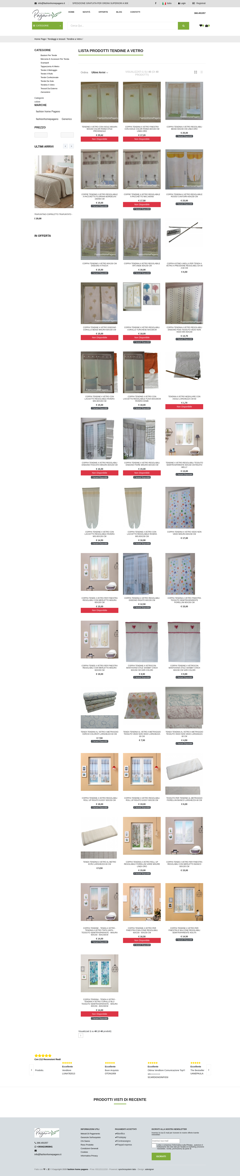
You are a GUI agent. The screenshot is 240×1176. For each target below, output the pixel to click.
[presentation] (65, 146)
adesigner (149, 1169)
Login (182, 3)
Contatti (135, 12)
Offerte (103, 12)
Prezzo (40, 127)
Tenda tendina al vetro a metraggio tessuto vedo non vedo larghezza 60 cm (142, 734)
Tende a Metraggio (49, 70)
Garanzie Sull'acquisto (91, 1137)
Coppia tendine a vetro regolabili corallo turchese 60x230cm (142, 328)
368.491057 (42, 1143)
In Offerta (43, 235)
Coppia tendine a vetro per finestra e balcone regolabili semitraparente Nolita (184, 930)
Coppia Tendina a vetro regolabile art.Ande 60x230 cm (142, 264)
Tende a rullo (47, 74)
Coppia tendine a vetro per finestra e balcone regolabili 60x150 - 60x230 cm (142, 930)
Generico (67, 119)
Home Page (40, 39)
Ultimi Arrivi (44, 146)
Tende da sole (47, 81)
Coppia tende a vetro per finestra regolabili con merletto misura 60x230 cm (100, 668)
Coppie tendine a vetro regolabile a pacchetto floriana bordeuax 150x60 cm (99, 196)
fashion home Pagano (48, 111)
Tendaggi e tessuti (56, 39)
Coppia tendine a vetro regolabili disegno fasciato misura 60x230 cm (100, 464)
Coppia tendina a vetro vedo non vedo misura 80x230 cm (184, 533)
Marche (41, 105)
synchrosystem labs (127, 1169)
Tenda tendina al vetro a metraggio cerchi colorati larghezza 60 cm (99, 733)
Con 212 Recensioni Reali (48, 1059)
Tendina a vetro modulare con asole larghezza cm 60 (184, 397)
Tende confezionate (50, 77)
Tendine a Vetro (74, 39)
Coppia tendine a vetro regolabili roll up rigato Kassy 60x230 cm (142, 799)
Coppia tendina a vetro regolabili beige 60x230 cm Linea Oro (184, 128)
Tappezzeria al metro (50, 66)
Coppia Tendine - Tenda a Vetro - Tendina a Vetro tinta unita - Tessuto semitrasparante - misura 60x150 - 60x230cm (100, 931)
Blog (119, 12)
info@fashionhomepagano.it (51, 3)
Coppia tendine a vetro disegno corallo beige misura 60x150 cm (99, 328)
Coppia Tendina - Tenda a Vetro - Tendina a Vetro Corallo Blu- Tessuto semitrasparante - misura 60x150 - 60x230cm (100, 1002)
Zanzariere (45, 92)
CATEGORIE (41, 25)
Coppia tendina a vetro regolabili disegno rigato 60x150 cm (142, 599)
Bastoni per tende (49, 55)
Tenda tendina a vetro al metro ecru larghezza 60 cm (99, 863)
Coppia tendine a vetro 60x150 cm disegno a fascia (99, 264)
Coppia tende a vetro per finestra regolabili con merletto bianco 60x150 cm (184, 864)
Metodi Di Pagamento (90, 1133)
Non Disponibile (99, 139)
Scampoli (45, 63)
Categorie (39, 98)
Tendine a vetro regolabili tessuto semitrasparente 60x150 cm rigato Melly (184, 465)
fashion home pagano (77, 1169)
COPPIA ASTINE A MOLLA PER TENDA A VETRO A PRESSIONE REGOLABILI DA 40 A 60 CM (184, 265)
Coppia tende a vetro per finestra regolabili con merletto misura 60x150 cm (100, 600)
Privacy (190, 1145)
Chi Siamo (85, 1141)
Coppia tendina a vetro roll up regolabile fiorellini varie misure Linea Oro (142, 864)
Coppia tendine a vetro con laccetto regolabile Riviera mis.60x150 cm (100, 398)
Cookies (84, 1152)
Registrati (198, 3)
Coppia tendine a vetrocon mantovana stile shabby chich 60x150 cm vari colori (142, 668)
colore (37, 101)
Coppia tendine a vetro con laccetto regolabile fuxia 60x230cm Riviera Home (142, 398)
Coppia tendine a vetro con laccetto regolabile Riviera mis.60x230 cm (142, 534)
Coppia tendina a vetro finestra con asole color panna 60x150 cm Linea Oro (142, 129)
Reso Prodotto (87, 1145)
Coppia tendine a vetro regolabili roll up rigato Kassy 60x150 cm (99, 799)
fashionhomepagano (47, 119)
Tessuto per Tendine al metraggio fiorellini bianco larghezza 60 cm (184, 799)
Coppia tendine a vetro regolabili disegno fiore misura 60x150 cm (142, 464)
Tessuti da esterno (49, 88)
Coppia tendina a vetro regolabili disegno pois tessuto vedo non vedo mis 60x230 (184, 329)
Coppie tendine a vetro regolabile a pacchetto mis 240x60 (142, 195)
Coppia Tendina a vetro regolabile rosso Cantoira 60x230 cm (184, 195)
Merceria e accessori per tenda (55, 59)
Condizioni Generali (89, 1148)
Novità (86, 12)
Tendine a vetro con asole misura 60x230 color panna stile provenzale (99, 129)
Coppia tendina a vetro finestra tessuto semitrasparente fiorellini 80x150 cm (184, 600)
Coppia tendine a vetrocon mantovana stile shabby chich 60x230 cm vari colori (184, 668)
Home (71, 12)
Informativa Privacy (89, 1156)
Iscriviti (161, 1156)
